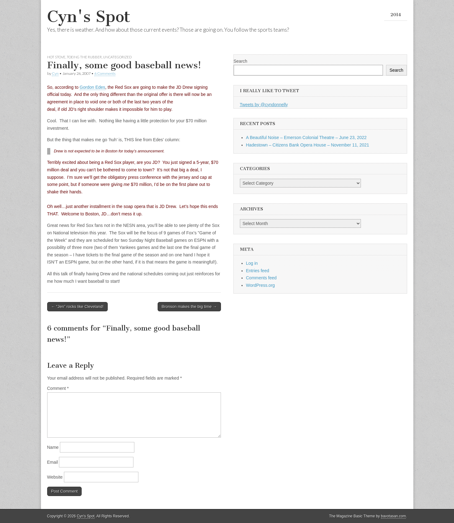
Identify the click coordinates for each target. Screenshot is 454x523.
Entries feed (257, 270)
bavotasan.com (393, 516)
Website (55, 477)
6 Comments (104, 73)
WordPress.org (260, 285)
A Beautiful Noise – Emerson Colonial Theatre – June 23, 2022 (306, 137)
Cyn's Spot (88, 16)
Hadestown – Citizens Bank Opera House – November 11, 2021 (307, 144)
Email (52, 462)
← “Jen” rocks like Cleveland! (77, 306)
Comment (58, 388)
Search (240, 61)
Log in (252, 263)
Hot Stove (56, 57)
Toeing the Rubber (84, 57)
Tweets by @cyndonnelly (264, 104)
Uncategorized (117, 57)
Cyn (55, 73)
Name (53, 447)
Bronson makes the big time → (189, 306)
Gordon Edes (93, 87)
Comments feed (261, 277)
